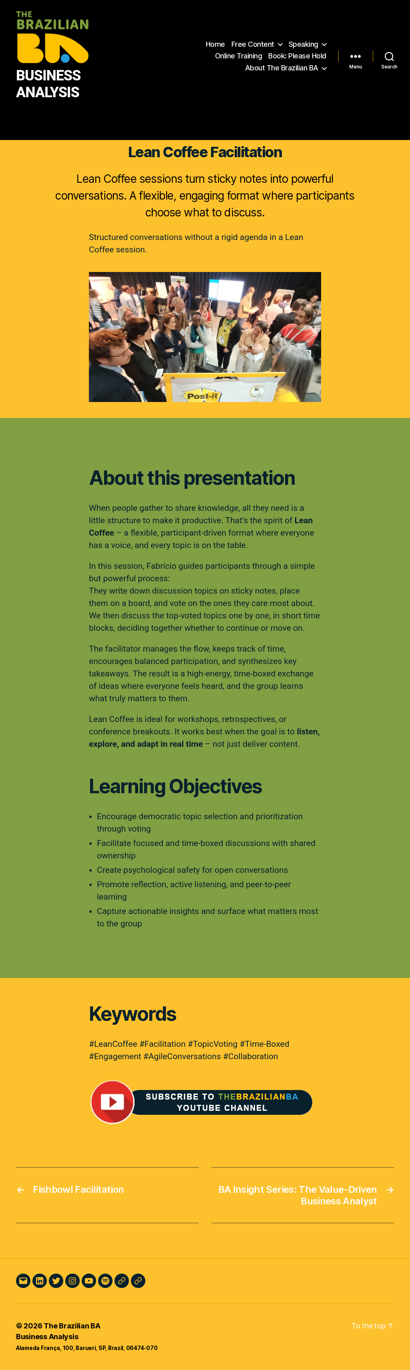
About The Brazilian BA (281, 68)
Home (215, 44)
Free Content (252, 44)
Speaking (303, 44)
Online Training (238, 56)
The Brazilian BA (72, 1326)
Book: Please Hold (297, 56)
